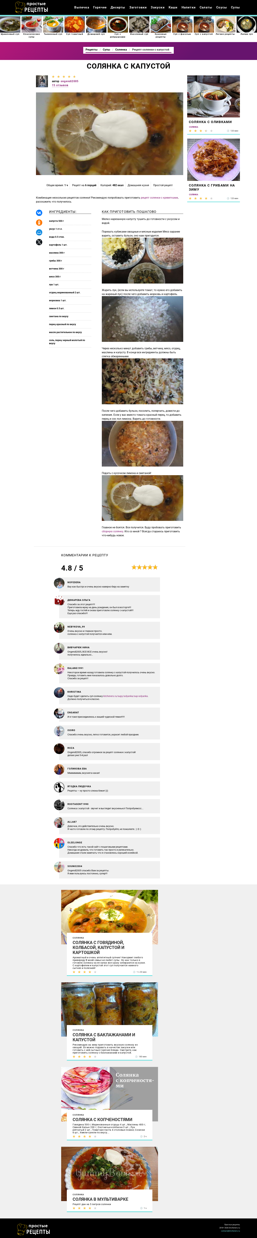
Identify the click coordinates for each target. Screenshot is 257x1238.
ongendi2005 (69, 81)
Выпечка (81, 7)
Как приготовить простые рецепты (31, 7)
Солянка (78, 938)
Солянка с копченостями (102, 1119)
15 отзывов (60, 85)
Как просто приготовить (33, 1229)
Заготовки (138, 7)
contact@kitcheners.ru (230, 1231)
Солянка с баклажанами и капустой (104, 1037)
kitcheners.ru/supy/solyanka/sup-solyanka (125, 696)
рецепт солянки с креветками (159, 197)
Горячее (100, 7)
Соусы (221, 7)
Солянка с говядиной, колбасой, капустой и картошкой (98, 947)
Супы (235, 7)
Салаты (206, 7)
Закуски (157, 7)
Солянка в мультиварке (100, 1199)
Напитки (189, 7)
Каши (173, 7)
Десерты (118, 7)
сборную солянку (112, 531)
